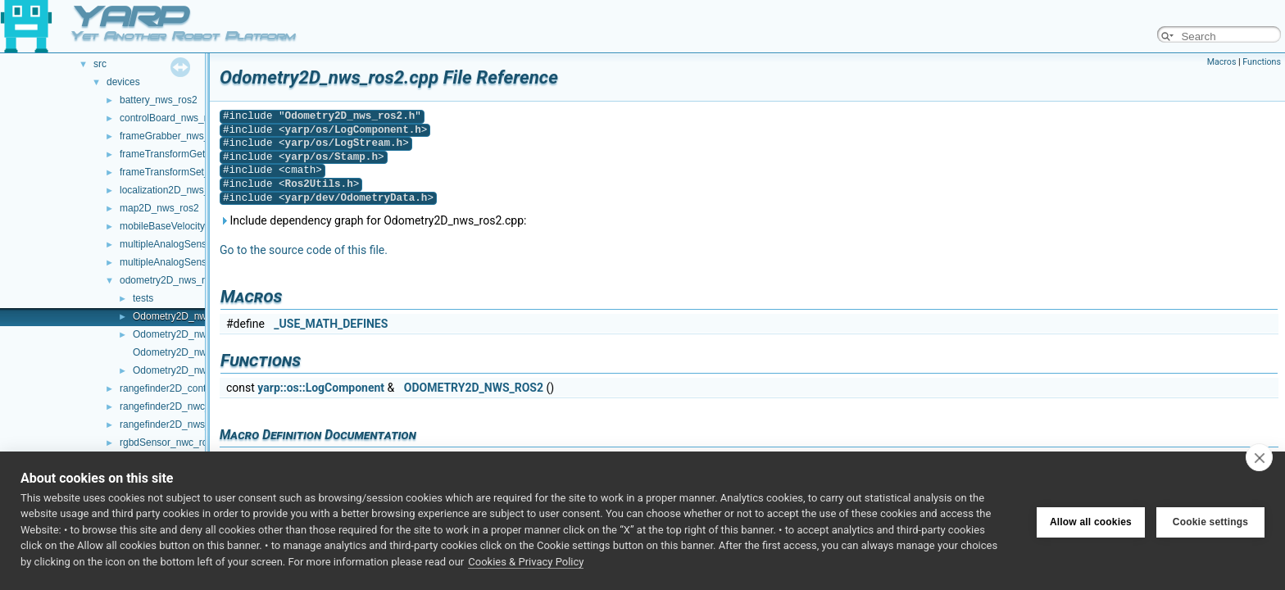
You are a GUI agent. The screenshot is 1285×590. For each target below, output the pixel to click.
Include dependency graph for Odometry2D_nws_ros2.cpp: (373, 220)
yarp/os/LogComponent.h (353, 130)
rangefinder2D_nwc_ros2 (174, 406)
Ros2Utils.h (319, 184)
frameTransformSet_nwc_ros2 (186, 172)
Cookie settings (1210, 520)
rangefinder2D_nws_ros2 (174, 424)
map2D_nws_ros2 (159, 208)
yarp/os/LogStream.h (344, 143)
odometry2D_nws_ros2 (170, 280)
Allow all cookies (1091, 520)
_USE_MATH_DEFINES (331, 323)
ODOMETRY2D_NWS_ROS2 (473, 387)
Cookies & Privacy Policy (525, 562)
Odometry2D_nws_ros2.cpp (194, 316)
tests (143, 298)
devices (123, 82)
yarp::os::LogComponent (320, 387)
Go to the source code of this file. (304, 249)
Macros (1222, 62)
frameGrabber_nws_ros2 (174, 136)
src (100, 64)
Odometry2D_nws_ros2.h (188, 334)
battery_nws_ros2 (159, 100)
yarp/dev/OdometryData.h (356, 198)
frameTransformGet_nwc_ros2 (186, 154)
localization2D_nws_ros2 (174, 190)
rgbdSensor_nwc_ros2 (169, 442)
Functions (1261, 62)
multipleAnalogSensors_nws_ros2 (194, 262)
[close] (1259, 457)
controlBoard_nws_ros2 (171, 118)
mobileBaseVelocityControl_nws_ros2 (202, 226)
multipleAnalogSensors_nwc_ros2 (194, 244)
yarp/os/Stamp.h (331, 157)
